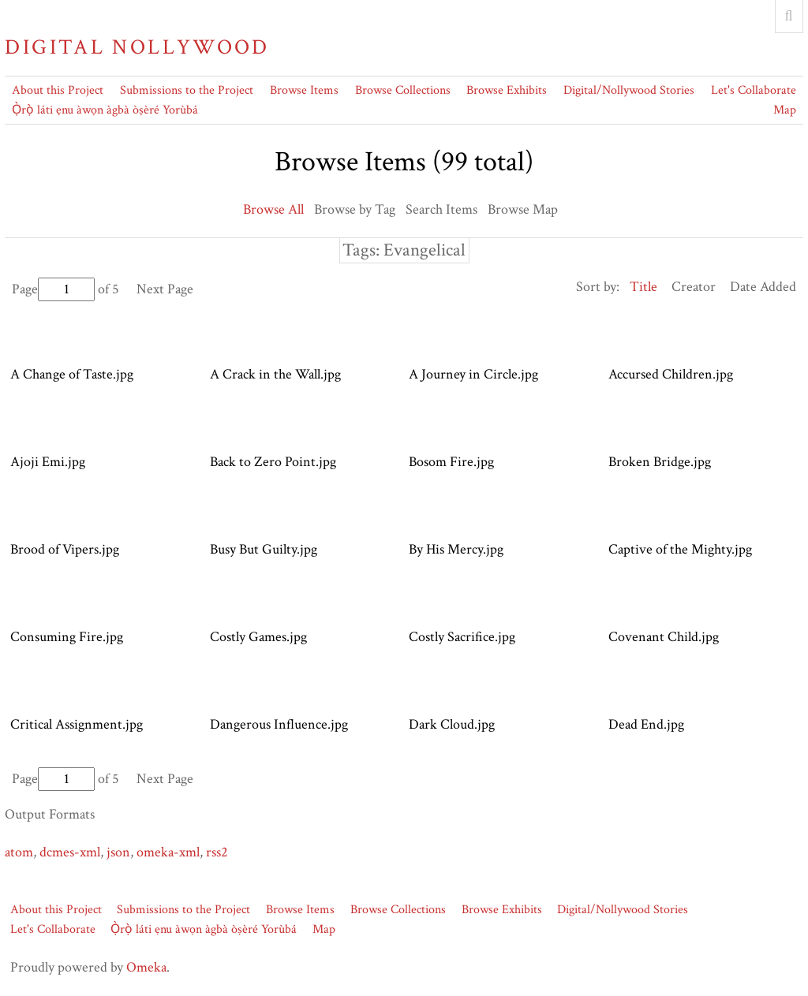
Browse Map (523, 209)
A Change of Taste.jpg (71, 374)
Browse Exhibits (506, 90)
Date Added (763, 287)
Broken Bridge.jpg (659, 462)
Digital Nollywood (137, 47)
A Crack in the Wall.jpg (275, 374)
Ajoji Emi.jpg (47, 462)
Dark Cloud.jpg (452, 724)
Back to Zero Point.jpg (273, 462)
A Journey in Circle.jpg (473, 374)
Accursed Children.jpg (670, 374)
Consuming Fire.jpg (66, 637)
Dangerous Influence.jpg (279, 724)
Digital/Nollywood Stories (628, 90)
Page (53, 289)
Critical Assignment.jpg (76, 724)
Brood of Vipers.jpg (64, 549)
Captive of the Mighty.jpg (680, 549)
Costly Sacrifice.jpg (462, 637)
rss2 (217, 852)
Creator (693, 287)
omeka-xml (168, 852)
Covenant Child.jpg (663, 637)
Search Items (441, 209)
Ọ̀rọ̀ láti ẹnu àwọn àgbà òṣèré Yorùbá (105, 110)
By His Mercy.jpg (456, 549)
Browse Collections (403, 90)
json (118, 852)
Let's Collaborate (753, 90)
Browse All (273, 209)
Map (784, 110)
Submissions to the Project (186, 90)
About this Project (57, 90)
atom (19, 852)
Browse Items (304, 90)
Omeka (146, 967)
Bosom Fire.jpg (451, 462)
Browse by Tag (354, 209)
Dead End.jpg (646, 724)
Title (643, 287)
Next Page (165, 289)
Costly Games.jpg (258, 637)
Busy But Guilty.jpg (263, 549)
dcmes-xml (69, 852)
